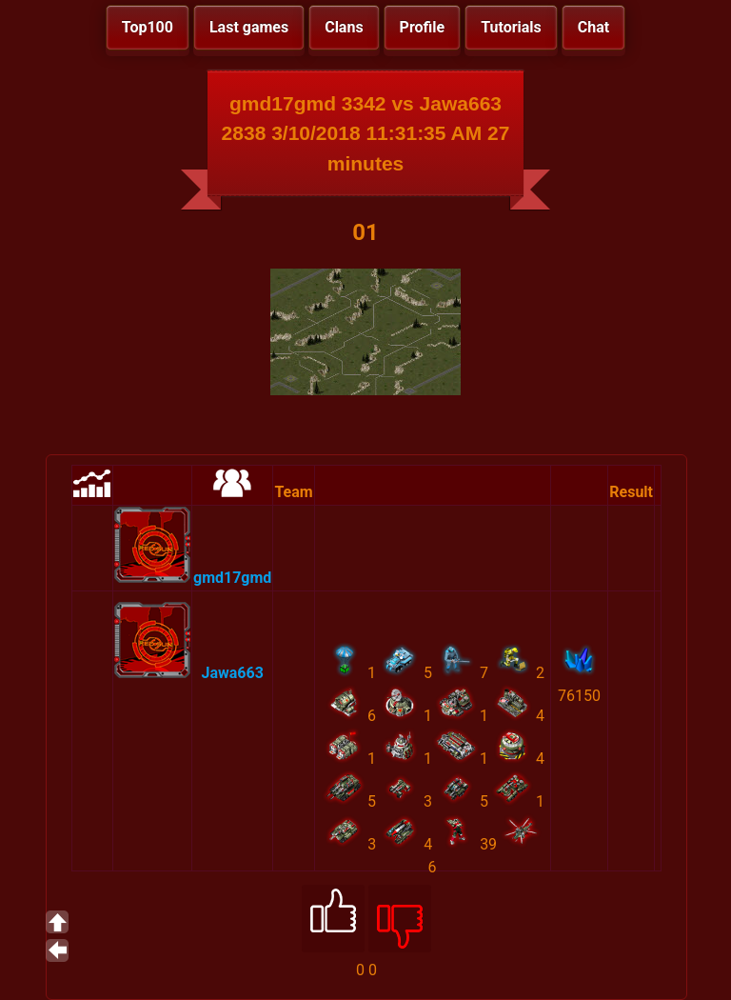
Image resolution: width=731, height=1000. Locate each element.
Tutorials (511, 27)
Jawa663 (233, 673)
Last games (248, 27)
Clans (344, 27)
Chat (593, 27)
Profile (422, 27)
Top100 (147, 27)
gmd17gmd (232, 578)
